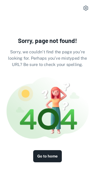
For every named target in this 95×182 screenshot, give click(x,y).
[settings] (86, 8)
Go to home (47, 156)
